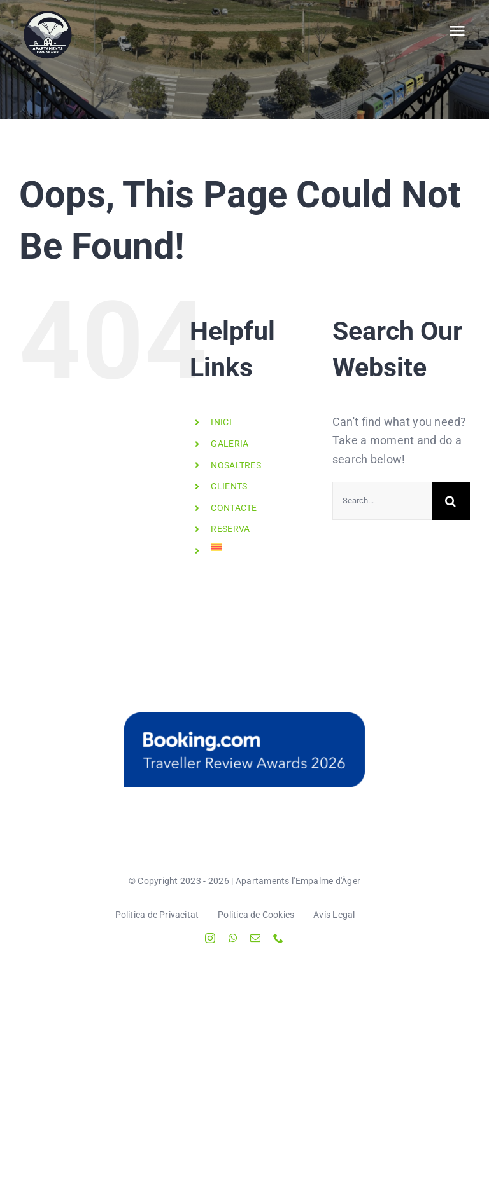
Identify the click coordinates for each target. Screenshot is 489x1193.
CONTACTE (234, 508)
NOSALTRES (235, 465)
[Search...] (382, 501)
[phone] (278, 938)
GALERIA (229, 444)
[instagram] (210, 938)
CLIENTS (229, 486)
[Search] (451, 501)
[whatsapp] (233, 938)
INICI (221, 422)
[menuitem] (262, 547)
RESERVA (230, 529)
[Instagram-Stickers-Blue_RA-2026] (244, 749)
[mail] (255, 938)
